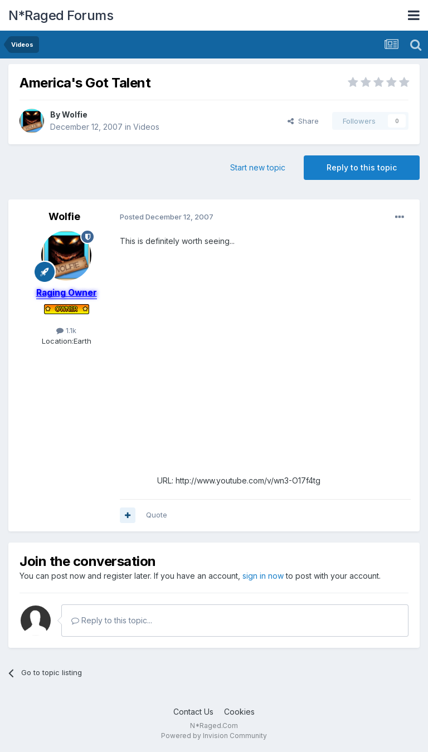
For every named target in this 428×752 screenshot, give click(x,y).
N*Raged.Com (214, 725)
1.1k (66, 330)
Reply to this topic (362, 167)
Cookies (239, 711)
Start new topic (257, 167)
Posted (166, 216)
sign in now (263, 575)
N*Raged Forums (60, 15)
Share (303, 120)
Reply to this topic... (111, 620)
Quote (156, 514)
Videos (146, 126)
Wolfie (74, 114)
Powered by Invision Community (214, 735)
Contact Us (193, 711)
